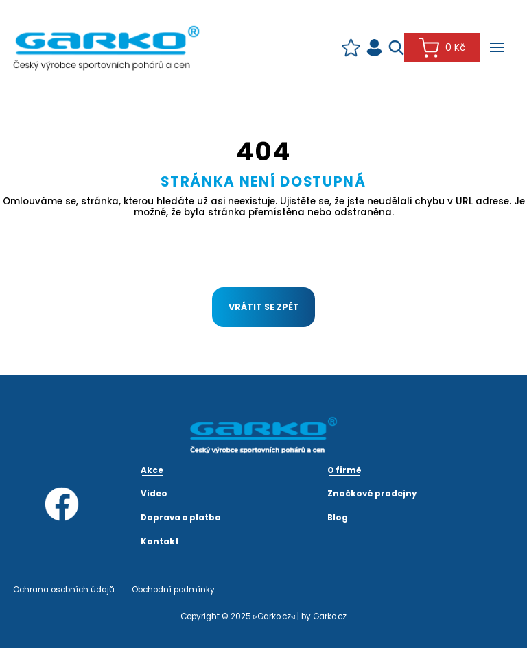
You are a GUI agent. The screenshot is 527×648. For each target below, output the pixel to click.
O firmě (344, 470)
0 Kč (442, 48)
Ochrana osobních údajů (64, 589)
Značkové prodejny (372, 493)
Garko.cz (330, 616)
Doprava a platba (181, 517)
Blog (337, 517)
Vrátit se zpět (264, 307)
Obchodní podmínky (173, 589)
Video (154, 493)
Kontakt (160, 541)
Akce (152, 470)
